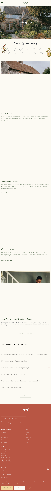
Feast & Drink (4, 437)
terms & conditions (8, 424)
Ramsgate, (4, 455)
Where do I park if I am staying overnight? (15, 370)
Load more (25, 398)
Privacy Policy (4, 467)
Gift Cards (28, 440)
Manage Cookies (5, 477)
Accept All (7, 487)
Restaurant (4, 442)
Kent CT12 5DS (5, 457)
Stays (2, 440)
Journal (27, 432)
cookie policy (18, 483)
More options (29, 487)
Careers (27, 442)
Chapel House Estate (6, 450)
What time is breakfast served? (11, 390)
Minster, (3, 453)
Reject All (19, 487)
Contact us (28, 437)
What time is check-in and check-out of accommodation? (20, 383)
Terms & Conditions (6, 474)
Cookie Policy (4, 471)
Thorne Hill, (4, 452)
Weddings (3, 432)
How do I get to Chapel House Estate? (14, 377)
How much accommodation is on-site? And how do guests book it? (24, 357)
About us (28, 435)
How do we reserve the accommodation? (15, 364)
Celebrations (4, 435)
